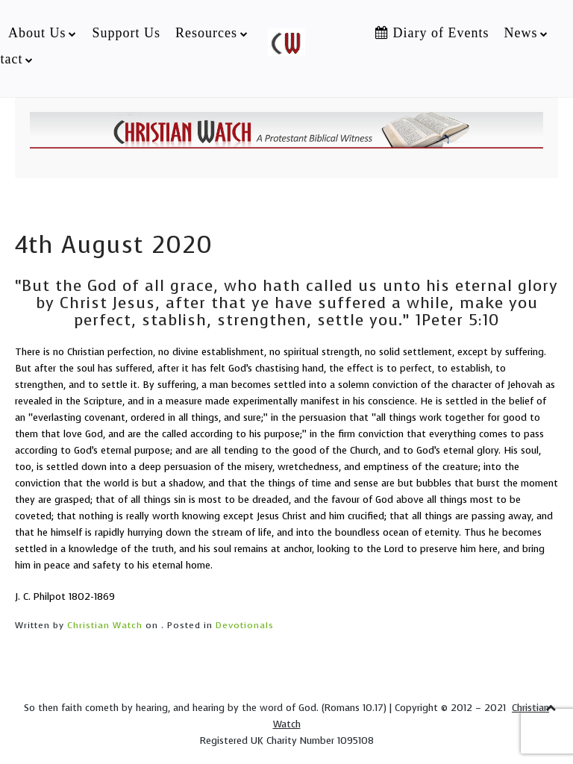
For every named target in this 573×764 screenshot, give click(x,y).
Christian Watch (105, 625)
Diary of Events (432, 32)
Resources (206, 32)
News (520, 32)
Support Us (126, 32)
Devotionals (245, 625)
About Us (37, 32)
